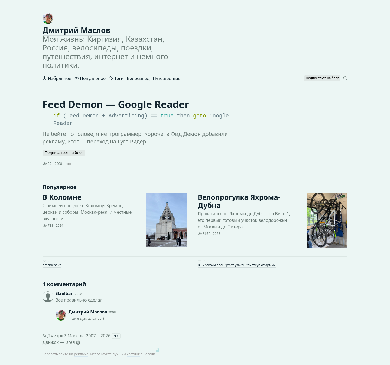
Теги (116, 78)
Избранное (57, 78)
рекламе (81, 353)
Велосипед (138, 78)
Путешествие (166, 78)
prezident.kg (52, 265)
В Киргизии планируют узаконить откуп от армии (237, 265)
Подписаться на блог (64, 152)
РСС (116, 336)
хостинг (133, 353)
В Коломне (62, 197)
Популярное (90, 78)
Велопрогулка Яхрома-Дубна (239, 201)
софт (69, 163)
